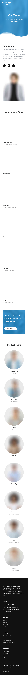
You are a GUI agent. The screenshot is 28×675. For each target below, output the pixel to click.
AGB (4, 658)
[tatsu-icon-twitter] (9, 65)
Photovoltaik (6, 638)
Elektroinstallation (7, 636)
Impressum (5, 653)
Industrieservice (7, 640)
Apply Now (10, 328)
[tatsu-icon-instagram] (3, 671)
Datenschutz (6, 651)
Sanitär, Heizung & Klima (9, 642)
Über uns (5, 621)
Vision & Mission (7, 625)
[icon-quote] (4, 40)
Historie (5, 623)
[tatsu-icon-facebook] (4, 65)
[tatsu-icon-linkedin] (13, 65)
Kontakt (5, 656)
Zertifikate (5, 627)
